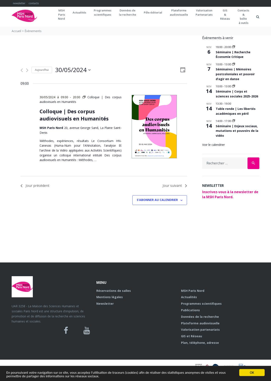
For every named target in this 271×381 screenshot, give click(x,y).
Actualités (79, 12)
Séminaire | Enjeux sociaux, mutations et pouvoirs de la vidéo (237, 131)
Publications (190, 310)
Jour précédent (35, 185)
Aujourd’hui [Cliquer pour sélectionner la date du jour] (42, 70)
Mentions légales (109, 297)
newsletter (19, 3)
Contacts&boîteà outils (243, 16)
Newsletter (105, 304)
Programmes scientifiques (102, 12)
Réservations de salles (113, 291)
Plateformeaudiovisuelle (179, 12)
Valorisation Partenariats (204, 12)
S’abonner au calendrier (157, 200)
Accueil (16, 31)
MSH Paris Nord (192, 291)
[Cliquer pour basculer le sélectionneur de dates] (73, 70)
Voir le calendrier (213, 145)
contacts (34, 3)
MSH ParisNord (61, 14)
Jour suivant (175, 185)
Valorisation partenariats (200, 330)
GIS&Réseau (225, 14)
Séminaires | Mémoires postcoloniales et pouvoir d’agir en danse (235, 74)
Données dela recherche (127, 12)
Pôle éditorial (153, 12)
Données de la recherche (200, 317)
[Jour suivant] (27, 70)
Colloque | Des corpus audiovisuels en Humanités (74, 115)
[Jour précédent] (22, 70)
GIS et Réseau (191, 336)
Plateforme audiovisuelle (200, 323)
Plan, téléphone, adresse (200, 343)
